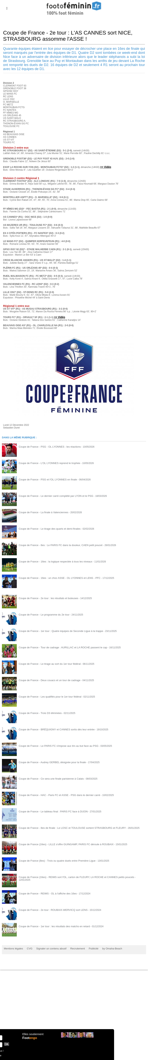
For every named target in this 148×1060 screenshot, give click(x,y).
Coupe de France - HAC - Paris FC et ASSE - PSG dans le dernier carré (55, 794)
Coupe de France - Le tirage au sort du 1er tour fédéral (47, 663)
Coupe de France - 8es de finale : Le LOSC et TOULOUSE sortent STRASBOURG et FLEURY (67, 827)
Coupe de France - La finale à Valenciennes (41, 512)
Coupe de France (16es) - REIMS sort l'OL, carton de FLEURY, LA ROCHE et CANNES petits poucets (71, 876)
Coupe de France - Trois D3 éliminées (38, 712)
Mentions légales (12, 948)
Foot (30, 1040)
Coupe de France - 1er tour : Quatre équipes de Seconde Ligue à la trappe (57, 630)
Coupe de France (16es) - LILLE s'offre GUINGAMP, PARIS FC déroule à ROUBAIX (62, 843)
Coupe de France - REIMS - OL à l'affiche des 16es (45, 893)
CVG (27, 948)
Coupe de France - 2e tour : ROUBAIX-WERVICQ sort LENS (50, 909)
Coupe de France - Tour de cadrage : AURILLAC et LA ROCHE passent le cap (59, 647)
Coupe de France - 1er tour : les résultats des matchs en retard (51, 926)
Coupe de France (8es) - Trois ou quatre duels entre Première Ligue (53, 860)
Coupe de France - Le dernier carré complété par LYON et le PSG (52, 495)
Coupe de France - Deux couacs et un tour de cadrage (47, 679)
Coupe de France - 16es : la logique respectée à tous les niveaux (52, 561)
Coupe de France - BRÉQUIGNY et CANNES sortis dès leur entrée (53, 729)
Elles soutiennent (32, 1036)
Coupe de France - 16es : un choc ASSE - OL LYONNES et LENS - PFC (56, 577)
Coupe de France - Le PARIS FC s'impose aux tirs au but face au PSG (55, 745)
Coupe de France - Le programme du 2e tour (42, 614)
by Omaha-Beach (104, 948)
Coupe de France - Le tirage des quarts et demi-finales (47, 528)
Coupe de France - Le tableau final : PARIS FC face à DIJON (50, 811)
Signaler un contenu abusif (47, 948)
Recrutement (71, 948)
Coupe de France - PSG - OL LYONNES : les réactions (47, 446)
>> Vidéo (105, 166)
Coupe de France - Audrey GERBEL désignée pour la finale (49, 761)
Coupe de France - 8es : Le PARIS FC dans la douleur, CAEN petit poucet (57, 544)
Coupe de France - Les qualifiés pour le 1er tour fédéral (47, 696)
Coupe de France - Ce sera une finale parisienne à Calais (48, 778)
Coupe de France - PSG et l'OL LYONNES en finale (45, 479)
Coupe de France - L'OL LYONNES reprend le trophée (46, 462)
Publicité (86, 948)
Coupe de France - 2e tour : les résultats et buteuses (46, 597)
